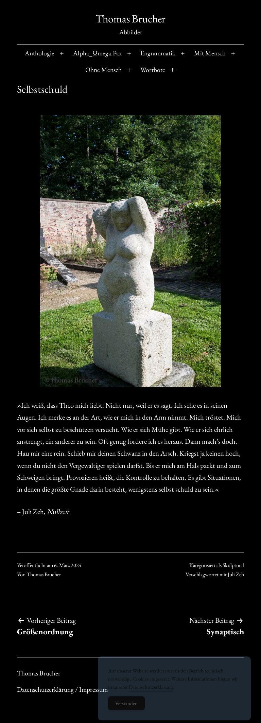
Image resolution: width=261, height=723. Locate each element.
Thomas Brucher (130, 19)
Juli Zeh (236, 574)
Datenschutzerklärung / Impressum (62, 689)
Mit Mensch (210, 53)
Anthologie (39, 53)
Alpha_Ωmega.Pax (97, 53)
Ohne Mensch (103, 69)
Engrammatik (157, 53)
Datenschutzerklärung (151, 690)
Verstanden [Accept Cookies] (126, 706)
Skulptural (233, 565)
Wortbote (152, 69)
